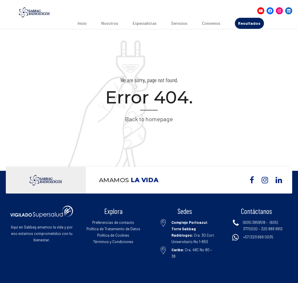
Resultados (249, 23)
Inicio (82, 23)
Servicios (179, 23)
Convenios (211, 23)
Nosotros (109, 23)
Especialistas (145, 23)
